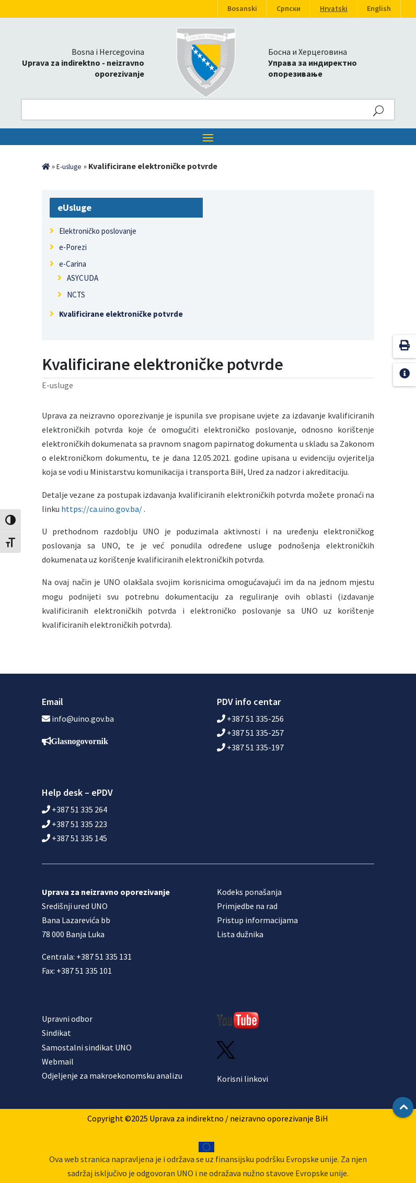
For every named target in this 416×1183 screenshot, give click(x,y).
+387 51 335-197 (250, 747)
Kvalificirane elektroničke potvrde (121, 314)
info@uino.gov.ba (83, 718)
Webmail (58, 1061)
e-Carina (72, 264)
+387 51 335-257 (250, 732)
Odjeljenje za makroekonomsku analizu (112, 1075)
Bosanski (242, 9)
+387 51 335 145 (74, 838)
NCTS (76, 295)
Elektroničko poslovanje (97, 231)
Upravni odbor (67, 1018)
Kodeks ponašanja (249, 892)
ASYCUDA (82, 278)
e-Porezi (73, 247)
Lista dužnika (240, 934)
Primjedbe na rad (247, 906)
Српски (288, 9)
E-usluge (69, 166)
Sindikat (56, 1032)
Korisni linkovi (242, 1078)
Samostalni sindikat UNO (87, 1047)
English (379, 9)
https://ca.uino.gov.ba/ (101, 509)
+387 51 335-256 (250, 718)
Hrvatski (334, 9)
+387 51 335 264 (74, 809)
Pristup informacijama (257, 920)
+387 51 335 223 (74, 824)
